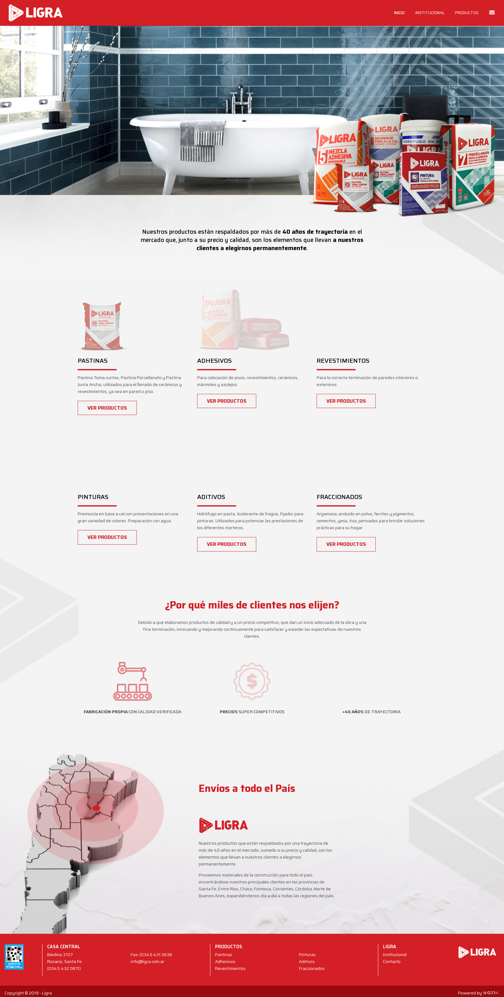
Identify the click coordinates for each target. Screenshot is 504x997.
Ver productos (107, 408)
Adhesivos (225, 961)
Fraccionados (312, 968)
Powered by (478, 993)
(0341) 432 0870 (64, 968)
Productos (467, 12)
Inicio (399, 12)
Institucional (430, 12)
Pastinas (223, 954)
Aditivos (307, 961)
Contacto (392, 961)
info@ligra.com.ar (147, 961)
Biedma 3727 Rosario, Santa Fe (64, 958)
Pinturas (307, 954)
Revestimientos (230, 968)
